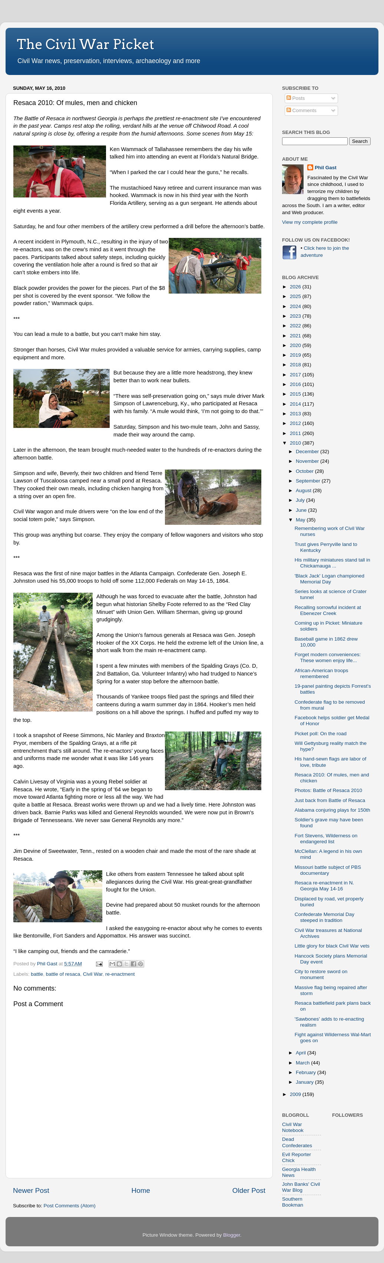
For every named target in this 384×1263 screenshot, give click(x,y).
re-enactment (120, 974)
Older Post (248, 1190)
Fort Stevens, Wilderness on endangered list (326, 838)
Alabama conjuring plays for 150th (332, 810)
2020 (296, 345)
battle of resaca (63, 974)
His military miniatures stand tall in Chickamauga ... (332, 563)
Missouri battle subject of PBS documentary (328, 870)
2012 (296, 423)
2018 (296, 364)
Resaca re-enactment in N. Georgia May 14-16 (324, 885)
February (306, 1072)
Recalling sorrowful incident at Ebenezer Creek (328, 610)
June (302, 510)
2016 (296, 384)
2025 (296, 296)
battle (37, 974)
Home (141, 1190)
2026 (296, 286)
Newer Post (31, 1190)
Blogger (231, 1235)
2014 (296, 404)
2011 (296, 433)
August (304, 490)
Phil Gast (326, 167)
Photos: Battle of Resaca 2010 (328, 790)
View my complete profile (310, 222)
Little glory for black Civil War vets (332, 946)
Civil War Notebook (293, 1127)
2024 (296, 306)
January (305, 1082)
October (305, 471)
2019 (296, 355)
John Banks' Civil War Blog (301, 1187)
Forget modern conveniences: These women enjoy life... (328, 657)
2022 (296, 325)
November (308, 461)
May (301, 520)
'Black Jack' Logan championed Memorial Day (329, 579)
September (309, 481)
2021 (296, 335)
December (308, 451)
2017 (296, 374)
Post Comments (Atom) (70, 1205)
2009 (296, 1094)
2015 (296, 394)
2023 (296, 316)
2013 (296, 413)
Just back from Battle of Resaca (330, 800)
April (301, 1053)
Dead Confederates (297, 1142)
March (303, 1063)
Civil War (93, 974)
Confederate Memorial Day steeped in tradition (324, 917)
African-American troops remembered (321, 673)
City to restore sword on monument (321, 974)
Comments (302, 110)
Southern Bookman (292, 1202)
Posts (296, 98)
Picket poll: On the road (321, 733)
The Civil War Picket (85, 44)
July (301, 500)
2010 (296, 443)
